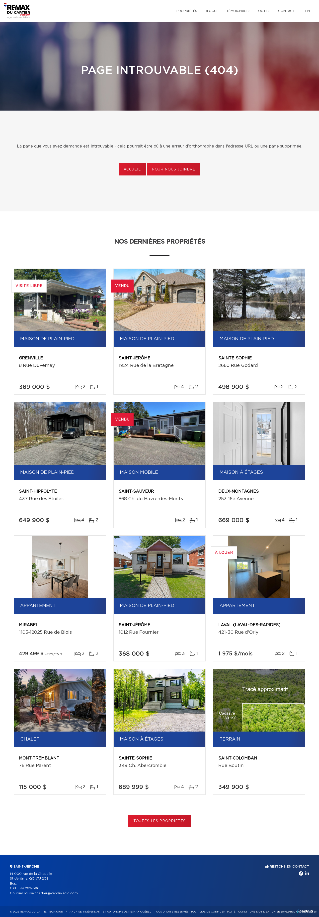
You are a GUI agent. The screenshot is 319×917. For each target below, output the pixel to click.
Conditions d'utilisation (257, 912)
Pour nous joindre (173, 169)
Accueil (132, 169)
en (307, 11)
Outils (264, 11)
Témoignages (238, 11)
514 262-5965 (30, 888)
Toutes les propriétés (159, 821)
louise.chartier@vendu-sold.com (51, 893)
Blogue (212, 11)
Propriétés (186, 11)
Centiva (305, 911)
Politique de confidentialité (213, 912)
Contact (286, 11)
